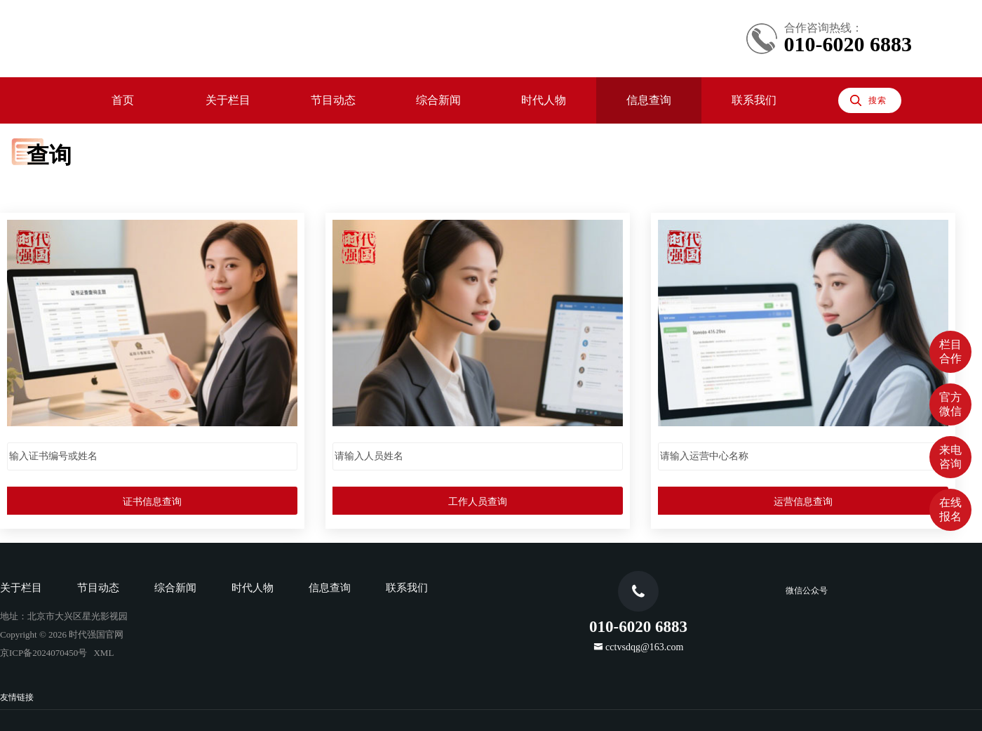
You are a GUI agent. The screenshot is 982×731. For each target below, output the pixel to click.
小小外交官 (90, 246)
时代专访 (84, 217)
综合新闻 (56, 172)
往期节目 (84, 158)
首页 (45, 99)
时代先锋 (84, 202)
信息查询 (56, 261)
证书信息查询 (193, 356)
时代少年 (84, 231)
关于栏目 (56, 113)
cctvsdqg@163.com (57, 593)
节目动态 (56, 128)
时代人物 (56, 187)
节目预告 (84, 143)
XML (128, 520)
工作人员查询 (193, 386)
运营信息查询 (193, 415)
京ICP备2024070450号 (59, 520)
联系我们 (56, 276)
